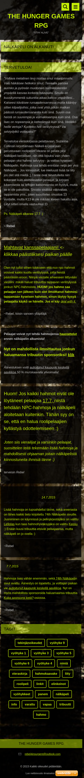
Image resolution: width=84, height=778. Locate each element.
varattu (30, 704)
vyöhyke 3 (41, 653)
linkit (40, 684)
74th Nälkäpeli (65, 578)
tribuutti (65, 704)
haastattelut (68, 334)
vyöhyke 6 (21, 663)
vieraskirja (19, 673)
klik (71, 355)
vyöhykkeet (21, 694)
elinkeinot (58, 684)
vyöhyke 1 (18, 653)
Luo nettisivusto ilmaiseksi (40, 773)
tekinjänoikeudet (30, 643)
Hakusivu (65, 7)
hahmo (41, 714)
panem (43, 694)
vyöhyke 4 (44, 663)
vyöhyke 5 (63, 653)
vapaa (47, 704)
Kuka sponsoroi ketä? (19, 597)
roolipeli (23, 684)
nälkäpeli (62, 694)
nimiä (64, 663)
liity (67, 673)
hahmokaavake (46, 673)
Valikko (75, 7)
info (14, 704)
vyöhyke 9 (57, 643)
